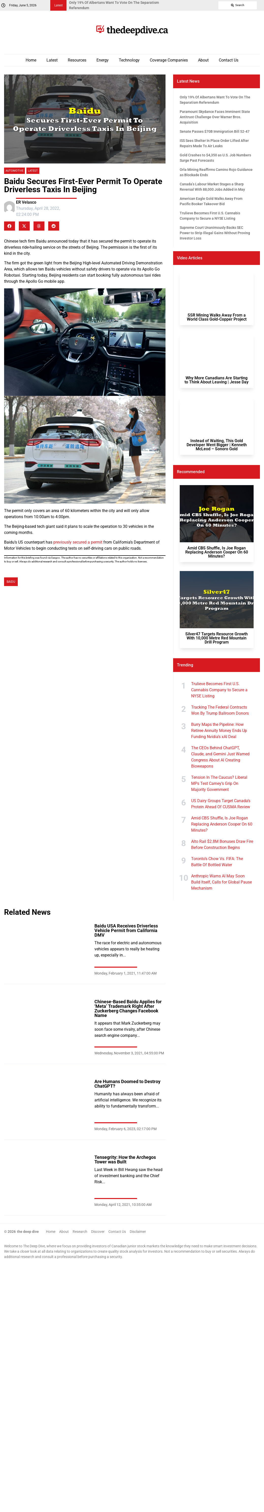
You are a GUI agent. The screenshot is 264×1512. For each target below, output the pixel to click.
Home (31, 60)
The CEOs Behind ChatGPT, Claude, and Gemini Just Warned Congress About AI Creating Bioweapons (220, 757)
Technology (129, 60)
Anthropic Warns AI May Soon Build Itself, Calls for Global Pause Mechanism (221, 882)
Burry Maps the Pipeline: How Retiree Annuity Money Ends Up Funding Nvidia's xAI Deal (219, 730)
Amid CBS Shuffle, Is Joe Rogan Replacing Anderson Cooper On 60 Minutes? (221, 824)
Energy (102, 60)
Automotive (14, 170)
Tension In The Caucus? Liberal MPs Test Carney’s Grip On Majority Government (219, 783)
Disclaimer (138, 1232)
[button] (9, 226)
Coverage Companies (169, 60)
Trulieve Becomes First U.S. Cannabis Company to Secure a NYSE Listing (219, 689)
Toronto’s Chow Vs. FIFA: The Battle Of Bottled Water (217, 861)
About (203, 60)
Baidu (11, 581)
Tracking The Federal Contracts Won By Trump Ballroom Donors (220, 710)
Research (80, 1232)
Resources (77, 60)
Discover (98, 1232)
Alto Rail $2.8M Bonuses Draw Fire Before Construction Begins (222, 844)
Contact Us (228, 60)
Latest (52, 60)
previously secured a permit (77, 542)
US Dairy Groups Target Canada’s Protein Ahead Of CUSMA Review (220, 803)
